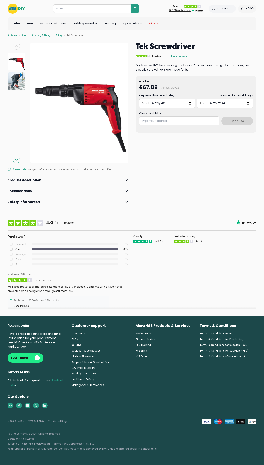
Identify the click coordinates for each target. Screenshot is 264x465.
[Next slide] (16, 159)
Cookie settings (57, 421)
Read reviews (179, 56)
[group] (16, 61)
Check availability (150, 113)
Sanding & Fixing (40, 35)
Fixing (58, 35)
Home (12, 35)
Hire (24, 35)
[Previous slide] (16, 46)
